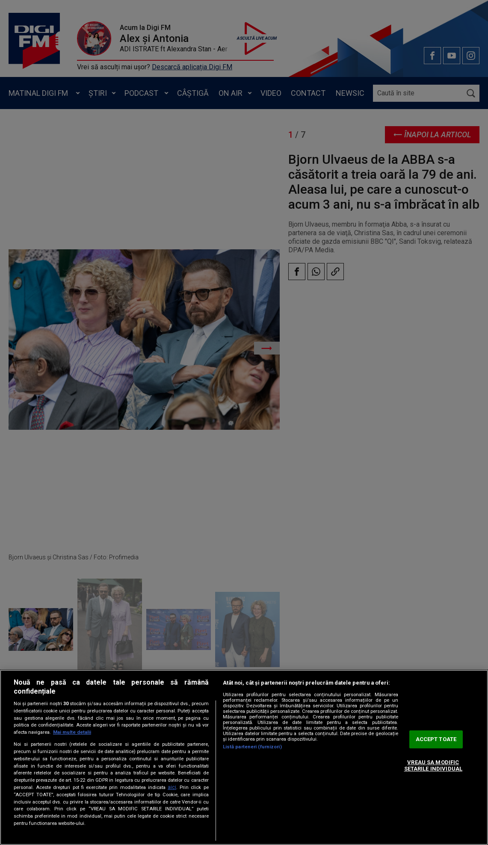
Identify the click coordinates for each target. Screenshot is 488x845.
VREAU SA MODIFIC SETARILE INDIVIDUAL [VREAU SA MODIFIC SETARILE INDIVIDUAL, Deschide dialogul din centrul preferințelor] (433, 765)
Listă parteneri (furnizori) (252, 747)
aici (172, 787)
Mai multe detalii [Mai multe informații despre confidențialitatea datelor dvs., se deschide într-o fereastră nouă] (72, 732)
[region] (244, 757)
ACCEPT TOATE (436, 739)
